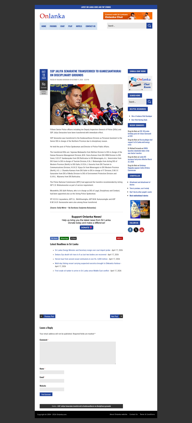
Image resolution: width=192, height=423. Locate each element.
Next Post (114, 316)
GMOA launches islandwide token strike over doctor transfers (138, 150)
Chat (62, 26)
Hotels (79, 26)
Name (42, 368)
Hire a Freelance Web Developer (142, 116)
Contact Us (134, 414)
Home (44, 26)
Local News (43, 93)
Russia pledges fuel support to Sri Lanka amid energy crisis (140, 142)
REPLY (119, 238)
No (43, 84)
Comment (44, 87)
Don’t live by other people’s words (141, 191)
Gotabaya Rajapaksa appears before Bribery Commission (139, 168)
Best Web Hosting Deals (139, 119)
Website (43, 385)
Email (42, 377)
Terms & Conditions (147, 414)
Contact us (90, 26)
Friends (53, 26)
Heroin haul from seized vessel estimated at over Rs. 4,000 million (81, 259)
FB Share (54, 238)
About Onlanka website (118, 414)
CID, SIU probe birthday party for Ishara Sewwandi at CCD (139, 133)
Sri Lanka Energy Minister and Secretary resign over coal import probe (82, 250)
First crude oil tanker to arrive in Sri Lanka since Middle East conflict (82, 271)
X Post (73, 238)
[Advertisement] (96, 49)
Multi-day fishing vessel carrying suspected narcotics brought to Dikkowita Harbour (87, 263)
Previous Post (49, 316)
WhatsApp (64, 238)
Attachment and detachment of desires (140, 183)
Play (70, 26)
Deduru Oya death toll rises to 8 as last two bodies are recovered (80, 255)
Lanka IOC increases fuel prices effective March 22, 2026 (140, 159)
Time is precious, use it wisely (139, 188)
